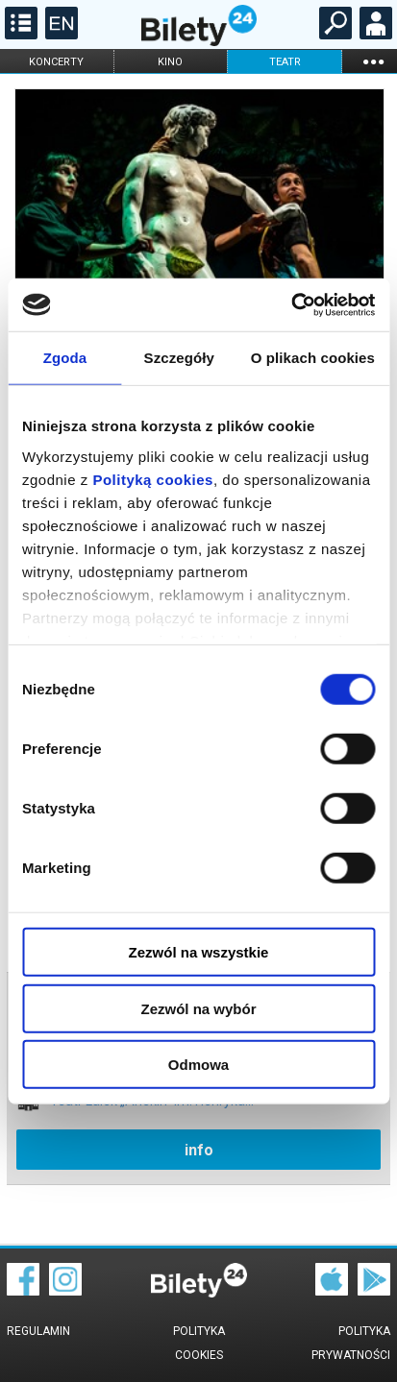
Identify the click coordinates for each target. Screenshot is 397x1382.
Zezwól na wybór (198, 1008)
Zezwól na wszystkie (199, 952)
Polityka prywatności (350, 1343)
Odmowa (198, 1064)
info (199, 1150)
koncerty (56, 62)
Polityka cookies (199, 1343)
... (373, 61)
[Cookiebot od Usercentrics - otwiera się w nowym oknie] (291, 304)
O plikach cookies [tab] (313, 358)
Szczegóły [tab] (179, 358)
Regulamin (38, 1331)
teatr (285, 62)
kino (170, 62)
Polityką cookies (152, 479)
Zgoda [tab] (65, 358)
